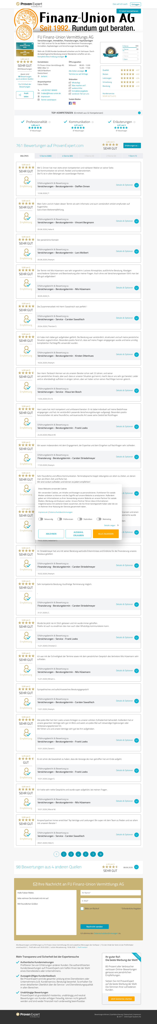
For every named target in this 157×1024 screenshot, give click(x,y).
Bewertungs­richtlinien (102, 1014)
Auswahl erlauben (78, 534)
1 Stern (125, 59)
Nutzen (105, 74)
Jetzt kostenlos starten (121, 998)
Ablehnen (51, 533)
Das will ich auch (120, 4)
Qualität (106, 70)
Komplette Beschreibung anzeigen (52, 56)
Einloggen (135, 4)
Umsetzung (107, 82)
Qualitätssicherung (116, 1014)
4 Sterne (125, 49)
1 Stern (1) (132, 155)
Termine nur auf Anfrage (78, 74)
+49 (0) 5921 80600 (49, 90)
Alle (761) (24, 155)
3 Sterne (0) (89, 155)
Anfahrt (44, 76)
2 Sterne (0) (111, 155)
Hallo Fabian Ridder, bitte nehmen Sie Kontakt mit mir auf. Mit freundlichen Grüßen (46, 912)
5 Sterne (125, 46)
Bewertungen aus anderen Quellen (24, 77)
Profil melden (83, 947)
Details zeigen (109, 525)
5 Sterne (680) (45, 155)
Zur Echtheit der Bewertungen (24, 85)
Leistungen (107, 78)
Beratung (106, 86)
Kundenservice (108, 93)
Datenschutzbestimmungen (61, 512)
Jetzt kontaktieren (128, 10)
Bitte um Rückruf (92, 908)
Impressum (43, 512)
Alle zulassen (105, 533)
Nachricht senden (94, 926)
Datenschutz (128, 1014)
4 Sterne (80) (67, 155)
